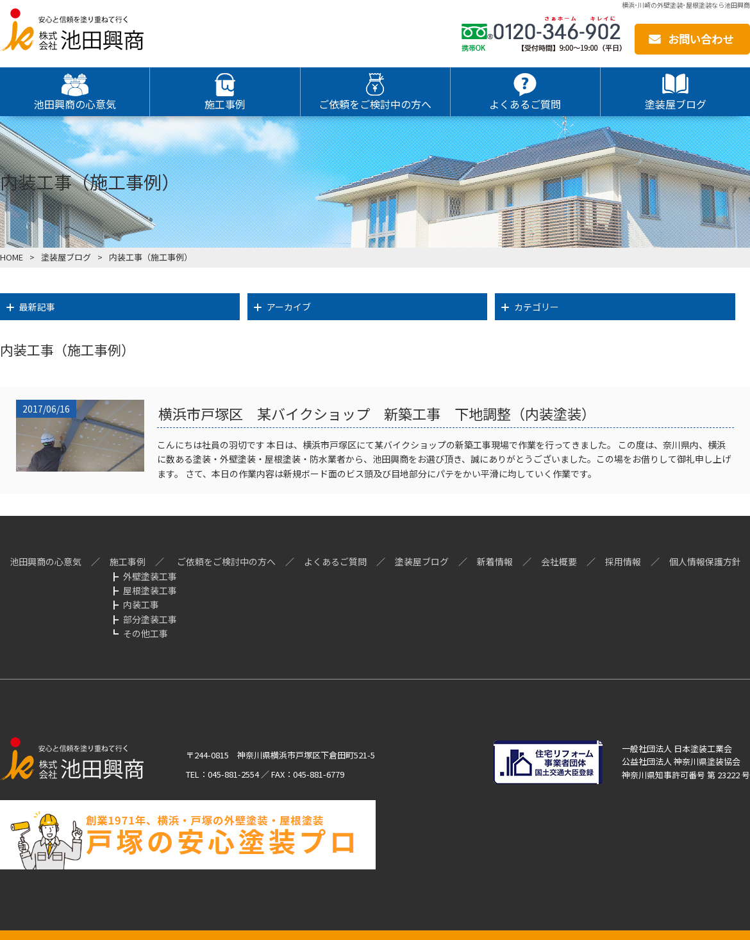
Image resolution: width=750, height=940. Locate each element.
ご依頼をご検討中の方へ (226, 561)
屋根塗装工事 (150, 590)
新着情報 (495, 561)
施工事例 (128, 561)
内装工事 (141, 604)
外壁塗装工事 (150, 576)
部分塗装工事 (150, 619)
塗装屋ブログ (422, 561)
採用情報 (623, 561)
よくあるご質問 (335, 561)
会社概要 (559, 561)
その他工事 (145, 633)
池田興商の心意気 (45, 561)
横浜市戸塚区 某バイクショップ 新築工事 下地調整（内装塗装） (377, 413)
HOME (11, 257)
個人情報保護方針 (705, 561)
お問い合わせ (700, 39)
